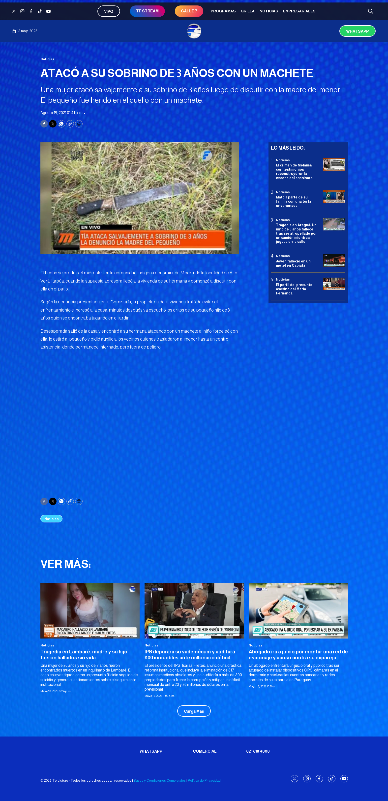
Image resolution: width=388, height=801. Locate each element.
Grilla (248, 11)
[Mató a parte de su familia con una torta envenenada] (334, 196)
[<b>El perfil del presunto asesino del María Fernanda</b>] (334, 284)
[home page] (194, 31)
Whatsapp (357, 31)
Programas (223, 11)
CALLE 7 (189, 11)
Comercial (205, 751)
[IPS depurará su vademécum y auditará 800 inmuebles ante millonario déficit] (194, 611)
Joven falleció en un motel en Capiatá (293, 263)
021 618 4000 (258, 751)
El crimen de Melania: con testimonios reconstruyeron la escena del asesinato (294, 171)
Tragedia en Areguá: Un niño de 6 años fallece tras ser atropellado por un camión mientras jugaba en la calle (296, 233)
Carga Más (194, 711)
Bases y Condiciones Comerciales (160, 780)
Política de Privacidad (204, 780)
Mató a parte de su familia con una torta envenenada (293, 201)
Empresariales (299, 11)
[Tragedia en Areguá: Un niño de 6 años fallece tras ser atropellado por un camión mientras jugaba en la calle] (334, 224)
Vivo (108, 11)
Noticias (269, 11)
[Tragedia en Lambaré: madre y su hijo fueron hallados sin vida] (90, 611)
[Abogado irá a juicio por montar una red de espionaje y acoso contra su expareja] (298, 611)
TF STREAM (147, 11)
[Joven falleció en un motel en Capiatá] (334, 260)
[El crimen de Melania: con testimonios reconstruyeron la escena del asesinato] (334, 164)
